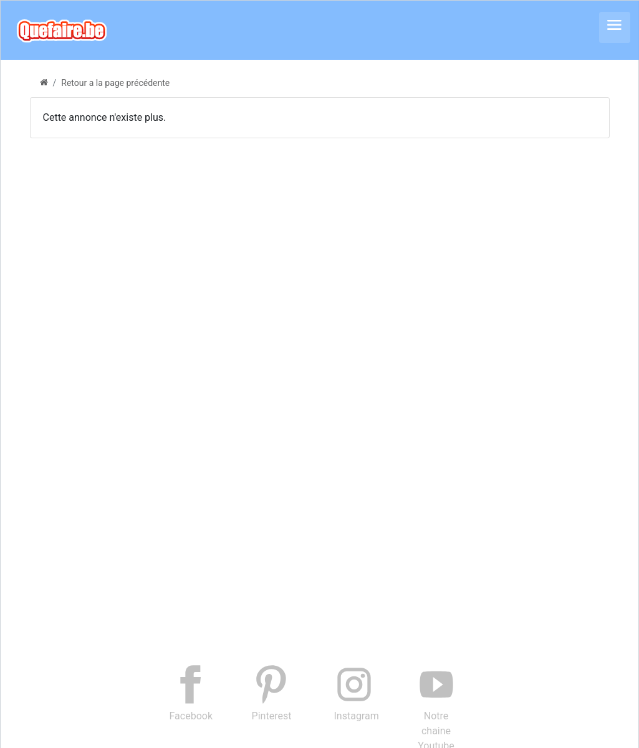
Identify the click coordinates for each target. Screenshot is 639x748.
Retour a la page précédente (115, 83)
